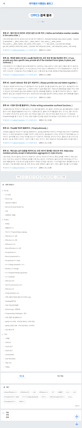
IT (53, 392)
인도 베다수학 (9, 330)
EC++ (44, 397)
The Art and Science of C (13, 285)
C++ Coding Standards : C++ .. (15, 265)
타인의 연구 (9, 351)
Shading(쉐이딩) (10, 301)
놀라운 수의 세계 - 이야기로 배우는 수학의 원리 (20, 322)
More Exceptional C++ (12, 256)
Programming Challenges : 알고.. (16, 313)
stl (34, 392)
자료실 (7, 367)
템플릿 (61, 392)
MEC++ (22, 401)
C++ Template (10, 277)
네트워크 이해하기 (11, 203)
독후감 (7, 224)
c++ (68, 392)
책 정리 (6, 220)
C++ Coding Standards (31, 397)
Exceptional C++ (10, 252)
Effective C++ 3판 (11, 240)
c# (75, 392)
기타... (6, 334)
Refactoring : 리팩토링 (12, 309)
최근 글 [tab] (21, 376)
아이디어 (8, 343)
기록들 (7, 338)
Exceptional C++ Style (12, 260)
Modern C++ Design (12, 269)
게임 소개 (8, 363)
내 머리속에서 (9, 355)
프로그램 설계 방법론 (12, 305)
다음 (63, 177)
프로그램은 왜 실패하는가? (13, 317)
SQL (6, 211)
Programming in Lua (12, 293)
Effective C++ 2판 (11, 236)
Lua (70, 397)
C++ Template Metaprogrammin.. (16, 273)
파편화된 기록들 (10, 215)
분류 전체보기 (9, 185)
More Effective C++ (11, 392)
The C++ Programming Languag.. (16, 232)
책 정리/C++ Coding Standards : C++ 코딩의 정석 (20, 50)
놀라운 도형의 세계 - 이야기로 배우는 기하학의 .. (20, 326)
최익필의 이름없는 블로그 (41, 3)
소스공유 (8, 195)
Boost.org (8, 199)
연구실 (6, 191)
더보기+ (77, 406)
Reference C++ (10, 244)
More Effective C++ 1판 (13, 248)
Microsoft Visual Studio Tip (14, 207)
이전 (18, 177)
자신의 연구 (9, 347)
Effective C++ (44, 392)
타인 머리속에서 (10, 359)
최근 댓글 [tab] (60, 376)
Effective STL (10, 281)
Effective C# (9, 289)
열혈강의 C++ (9, 228)
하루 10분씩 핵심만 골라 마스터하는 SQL (18, 297)
